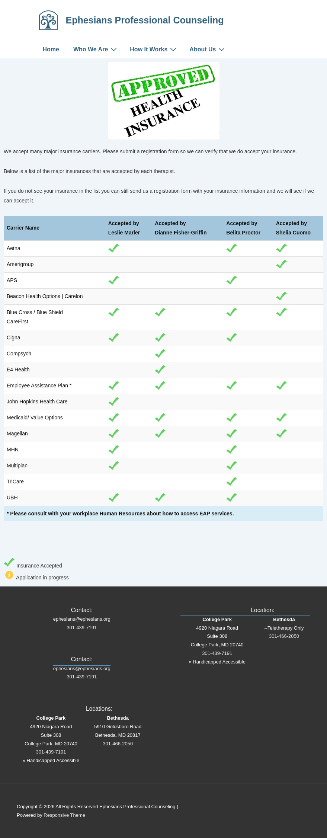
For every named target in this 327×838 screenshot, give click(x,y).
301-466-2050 (118, 743)
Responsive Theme (64, 815)
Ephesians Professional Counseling (145, 20)
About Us (208, 49)
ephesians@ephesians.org (81, 619)
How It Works (154, 49)
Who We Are (96, 49)
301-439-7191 (82, 627)
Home (51, 49)
